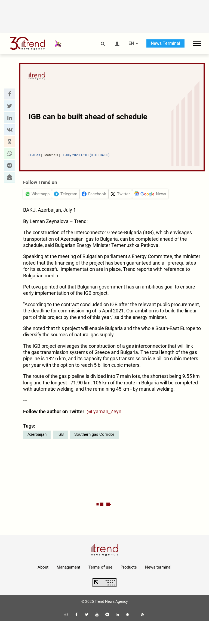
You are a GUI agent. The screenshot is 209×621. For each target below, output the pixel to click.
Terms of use (100, 567)
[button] (9, 94)
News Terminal (165, 43)
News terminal (158, 567)
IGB (60, 434)
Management (68, 567)
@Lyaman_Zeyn (104, 411)
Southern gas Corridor (94, 434)
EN (131, 43)
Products (129, 567)
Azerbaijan (37, 434)
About (43, 567)
